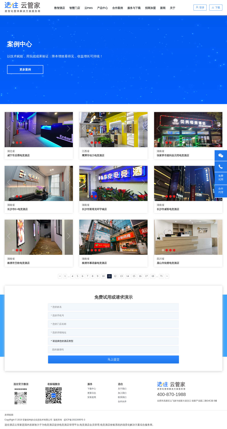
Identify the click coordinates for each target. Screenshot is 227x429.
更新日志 (91, 393)
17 (146, 276)
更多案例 (25, 69)
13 (121, 276)
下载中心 (91, 388)
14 (127, 276)
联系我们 (122, 397)
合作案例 (117, 7)
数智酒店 (59, 7)
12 (115, 276)
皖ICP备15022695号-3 (74, 420)
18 (152, 276)
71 (161, 276)
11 (109, 276)
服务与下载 (134, 7)
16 (140, 276)
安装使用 (91, 397)
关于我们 (122, 388)
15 (134, 276)
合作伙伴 (122, 401)
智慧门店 (74, 7)
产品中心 (102, 7)
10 (103, 276)
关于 (172, 7)
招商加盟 (150, 7)
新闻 (162, 7)
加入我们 (122, 393)
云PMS (88, 7)
